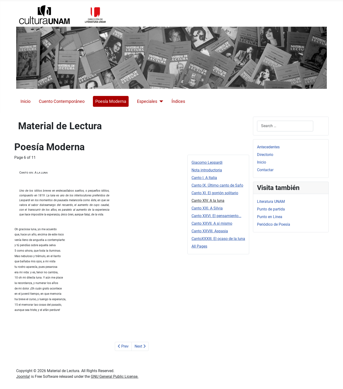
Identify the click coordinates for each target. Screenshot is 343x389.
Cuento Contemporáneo (62, 101)
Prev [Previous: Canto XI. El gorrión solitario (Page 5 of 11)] (123, 346)
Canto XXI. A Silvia (207, 208)
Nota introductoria (207, 170)
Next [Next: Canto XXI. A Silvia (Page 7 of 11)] (140, 346)
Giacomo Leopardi (207, 162)
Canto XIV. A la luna (208, 200)
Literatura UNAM (271, 201)
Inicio (25, 101)
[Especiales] (160, 101)
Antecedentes (268, 147)
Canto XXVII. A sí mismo (212, 223)
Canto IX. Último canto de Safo (217, 185)
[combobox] (285, 126)
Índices (178, 101)
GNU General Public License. (114, 376)
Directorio (265, 154)
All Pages (199, 246)
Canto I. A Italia (204, 177)
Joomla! (23, 376)
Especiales (147, 101)
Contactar (265, 170)
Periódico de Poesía (273, 224)
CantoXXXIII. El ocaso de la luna (218, 238)
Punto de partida (271, 209)
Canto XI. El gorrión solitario (215, 193)
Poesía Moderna (110, 101)
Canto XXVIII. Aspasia (210, 231)
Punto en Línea (269, 216)
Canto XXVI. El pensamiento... (216, 216)
